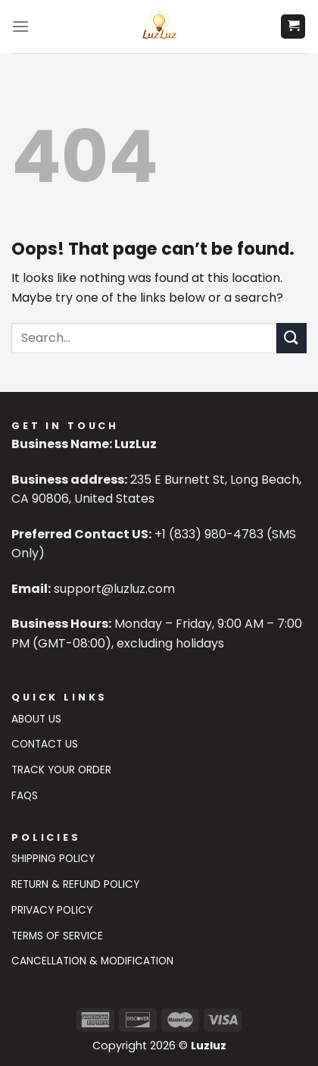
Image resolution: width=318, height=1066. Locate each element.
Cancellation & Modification (92, 961)
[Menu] (20, 26)
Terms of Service (57, 936)
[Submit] (291, 338)
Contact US (44, 744)
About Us (36, 719)
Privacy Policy (51, 910)
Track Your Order (61, 770)
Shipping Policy (53, 858)
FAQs (24, 796)
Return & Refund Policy (75, 884)
